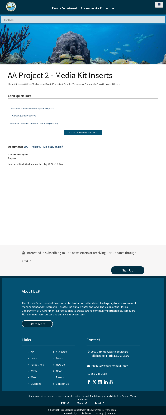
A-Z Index (60, 351)
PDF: (65, 402)
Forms (58, 358)
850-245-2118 (99, 373)
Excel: (99, 402)
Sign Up (127, 270)
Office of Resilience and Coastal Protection (43, 84)
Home (11, 84)
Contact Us (61, 383)
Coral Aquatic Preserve (24, 115)
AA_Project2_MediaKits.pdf (43, 147)
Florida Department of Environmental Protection (83, 8)
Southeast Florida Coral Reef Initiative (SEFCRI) (34, 123)
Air (31, 351)
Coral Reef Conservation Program (78, 84)
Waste (33, 371)
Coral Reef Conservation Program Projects (32, 108)
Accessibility (70, 413)
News (57, 371)
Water (32, 377)
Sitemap (111, 413)
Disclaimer (86, 413)
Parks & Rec (36, 364)
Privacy (99, 413)
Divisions (19, 84)
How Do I (59, 364)
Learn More (37, 324)
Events (58, 377)
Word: (82, 402)
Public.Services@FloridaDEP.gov (109, 365)
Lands (32, 358)
